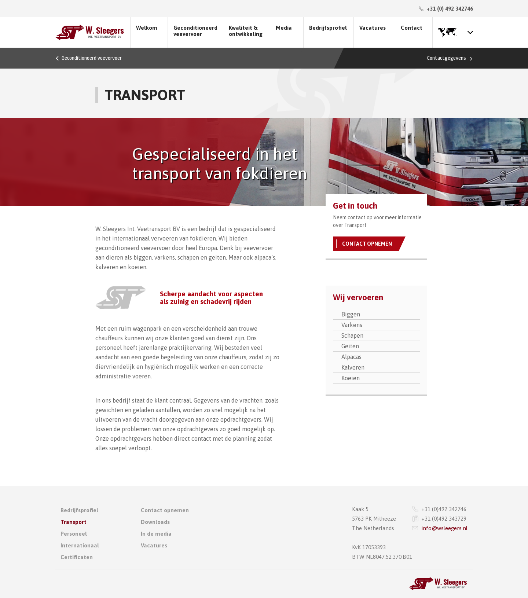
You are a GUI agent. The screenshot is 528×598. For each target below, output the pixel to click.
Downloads (155, 522)
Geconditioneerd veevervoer (195, 31)
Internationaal (79, 545)
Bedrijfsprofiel (328, 28)
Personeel (73, 534)
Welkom (146, 28)
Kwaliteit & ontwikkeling (246, 31)
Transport (73, 522)
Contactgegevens (446, 58)
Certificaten (76, 557)
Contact (411, 28)
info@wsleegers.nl (444, 528)
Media (284, 28)
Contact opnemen (367, 244)
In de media (156, 534)
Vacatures (372, 28)
